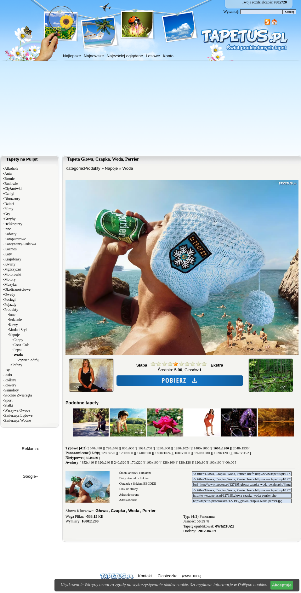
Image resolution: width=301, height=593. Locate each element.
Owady (9, 294)
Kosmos (10, 249)
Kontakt (145, 575)
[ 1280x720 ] (108, 453)
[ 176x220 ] (136, 462)
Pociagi (10, 299)
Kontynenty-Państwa (20, 244)
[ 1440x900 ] (144, 453)
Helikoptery (13, 224)
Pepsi (18, 350)
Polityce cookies (252, 584)
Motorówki (12, 274)
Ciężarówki (13, 188)
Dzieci (9, 204)
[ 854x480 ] (92, 457)
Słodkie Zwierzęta (18, 395)
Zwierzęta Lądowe (18, 415)
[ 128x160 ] (169, 462)
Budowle (11, 183)
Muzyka (10, 284)
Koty (8, 254)
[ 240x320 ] (120, 462)
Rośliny (10, 380)
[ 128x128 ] (185, 462)
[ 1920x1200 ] (221, 453)
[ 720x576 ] (112, 448)
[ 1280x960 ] (163, 448)
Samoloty (11, 390)
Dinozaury (12, 199)
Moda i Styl (18, 330)
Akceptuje (282, 585)
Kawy (13, 324)
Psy (7, 370)
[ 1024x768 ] (145, 448)
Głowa (101, 510)
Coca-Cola (22, 345)
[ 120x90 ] (200, 462)
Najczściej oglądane (125, 56)
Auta (8, 173)
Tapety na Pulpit (21, 159)
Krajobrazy (12, 259)
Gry (7, 214)
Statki (8, 405)
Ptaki (8, 375)
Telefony (15, 365)
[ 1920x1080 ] (202, 453)
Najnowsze (94, 56)
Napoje (14, 335)
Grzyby (10, 219)
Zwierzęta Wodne (17, 420)
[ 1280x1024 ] (181, 448)
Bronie (9, 178)
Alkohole (11, 168)
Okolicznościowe (17, 289)
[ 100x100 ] (215, 462)
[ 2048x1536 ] (240, 448)
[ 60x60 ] (230, 462)
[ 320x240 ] (104, 462)
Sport (8, 400)
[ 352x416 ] (88, 462)
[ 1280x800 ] (126, 453)
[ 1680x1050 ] (182, 453)
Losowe (153, 56)
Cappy (18, 340)
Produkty (11, 309)
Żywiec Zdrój (28, 360)
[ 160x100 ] (152, 462)
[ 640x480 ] (96, 448)
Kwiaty (9, 264)
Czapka (118, 510)
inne (12, 314)
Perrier (149, 510)
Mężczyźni (12, 269)
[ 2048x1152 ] (241, 453)
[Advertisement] (150, 108)
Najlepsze (72, 56)
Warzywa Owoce (17, 410)
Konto (168, 56)
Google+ (30, 476)
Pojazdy (10, 304)
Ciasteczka (167, 575)
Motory (10, 279)
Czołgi (9, 193)
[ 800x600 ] (128, 448)
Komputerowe (15, 239)
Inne (7, 229)
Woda (127, 168)
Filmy (9, 209)
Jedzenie (15, 319)
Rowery (10, 385)
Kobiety (10, 234)
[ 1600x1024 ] (163, 453)
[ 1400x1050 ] (201, 448)
